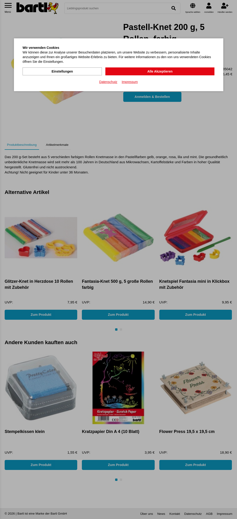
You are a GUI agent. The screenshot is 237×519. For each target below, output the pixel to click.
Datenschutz (108, 81)
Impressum (130, 81)
